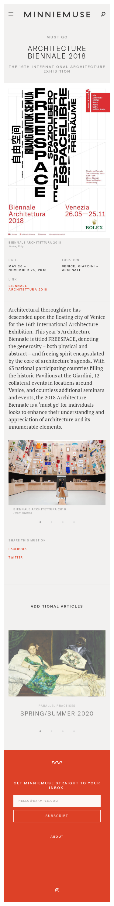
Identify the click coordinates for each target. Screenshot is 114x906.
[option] (57, 481)
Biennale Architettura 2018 (28, 291)
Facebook (18, 553)
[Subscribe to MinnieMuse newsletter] (57, 820)
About (57, 836)
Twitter (16, 561)
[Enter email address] (57, 805)
